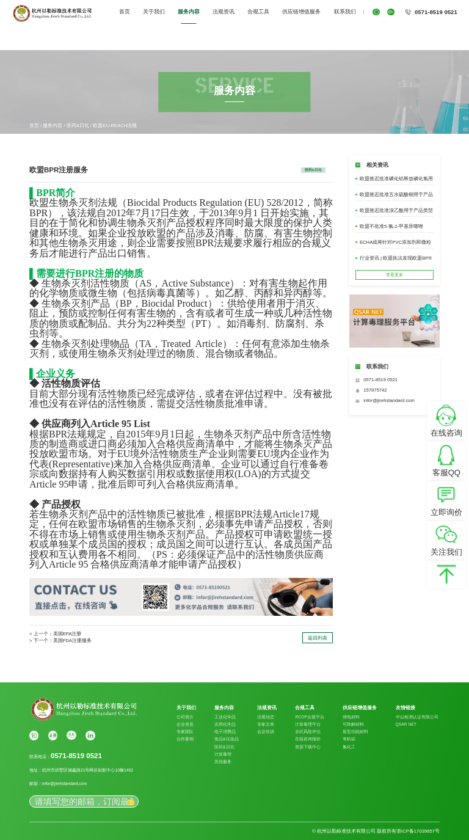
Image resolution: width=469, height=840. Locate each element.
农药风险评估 (308, 731)
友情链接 (405, 708)
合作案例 (185, 739)
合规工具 (258, 12)
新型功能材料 (355, 731)
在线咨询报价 (308, 739)
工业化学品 (225, 717)
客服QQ (446, 472)
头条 (52, 735)
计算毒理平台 (308, 724)
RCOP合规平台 (309, 717)
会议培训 (265, 731)
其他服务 (222, 761)
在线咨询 (446, 432)
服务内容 (189, 12)
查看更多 (394, 274)
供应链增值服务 (301, 12)
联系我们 (345, 12)
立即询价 (446, 512)
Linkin (90, 735)
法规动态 (265, 717)
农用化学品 (225, 724)
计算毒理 (222, 754)
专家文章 (265, 724)
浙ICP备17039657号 (418, 831)
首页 (124, 12)
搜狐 (71, 735)
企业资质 (185, 724)
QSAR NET (406, 724)
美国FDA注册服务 (72, 640)
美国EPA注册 (67, 634)
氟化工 (349, 747)
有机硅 (349, 739)
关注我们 (446, 552)
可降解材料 (353, 724)
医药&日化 (78, 125)
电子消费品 (225, 731)
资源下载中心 (308, 747)
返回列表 (317, 638)
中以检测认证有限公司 (417, 717)
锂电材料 (351, 717)
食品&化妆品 (226, 739)
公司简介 (185, 717)
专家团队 (185, 731)
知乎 (33, 735)
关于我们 (154, 12)
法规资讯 (223, 12)
